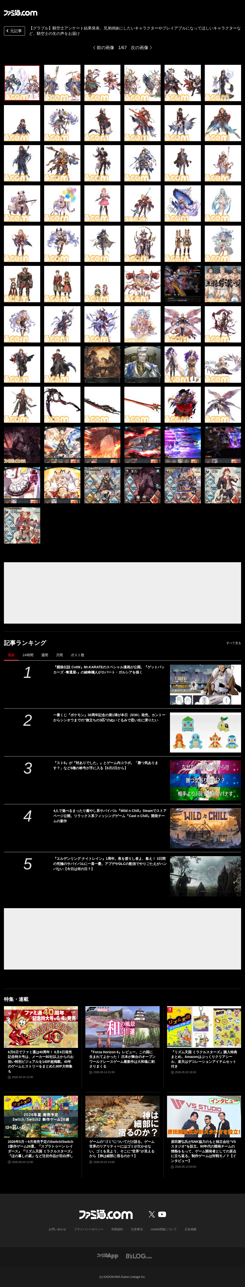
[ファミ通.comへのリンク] (20, 13)
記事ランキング (25, 643)
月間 (59, 655)
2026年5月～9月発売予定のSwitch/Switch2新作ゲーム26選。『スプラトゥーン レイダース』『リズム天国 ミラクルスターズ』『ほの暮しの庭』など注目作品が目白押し (41, 1149)
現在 (11, 655)
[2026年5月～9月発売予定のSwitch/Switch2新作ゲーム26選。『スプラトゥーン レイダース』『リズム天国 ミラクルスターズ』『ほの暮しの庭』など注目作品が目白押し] (41, 1116)
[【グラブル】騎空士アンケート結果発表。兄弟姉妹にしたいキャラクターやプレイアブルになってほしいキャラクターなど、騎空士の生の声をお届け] (22, 83)
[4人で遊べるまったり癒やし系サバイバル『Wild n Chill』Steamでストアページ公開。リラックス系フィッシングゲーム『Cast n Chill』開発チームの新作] (205, 828)
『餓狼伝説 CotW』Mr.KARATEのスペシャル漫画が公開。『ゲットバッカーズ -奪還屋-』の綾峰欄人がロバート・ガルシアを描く (109, 669)
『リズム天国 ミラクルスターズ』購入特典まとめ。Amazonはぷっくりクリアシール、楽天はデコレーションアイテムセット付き (204, 1059)
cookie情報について (164, 1229)
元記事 (13, 31)
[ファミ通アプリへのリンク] (107, 1256)
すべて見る (233, 643)
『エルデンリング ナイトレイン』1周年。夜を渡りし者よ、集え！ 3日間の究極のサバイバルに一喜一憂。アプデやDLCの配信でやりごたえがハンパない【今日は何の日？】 (110, 864)
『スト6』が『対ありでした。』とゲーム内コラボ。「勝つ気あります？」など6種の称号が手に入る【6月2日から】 (105, 765)
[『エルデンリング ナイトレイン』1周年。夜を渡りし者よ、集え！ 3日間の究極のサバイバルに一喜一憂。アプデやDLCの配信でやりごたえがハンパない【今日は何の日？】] (205, 876)
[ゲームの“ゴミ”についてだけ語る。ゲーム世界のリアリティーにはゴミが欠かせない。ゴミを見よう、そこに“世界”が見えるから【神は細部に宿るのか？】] (122, 1116)
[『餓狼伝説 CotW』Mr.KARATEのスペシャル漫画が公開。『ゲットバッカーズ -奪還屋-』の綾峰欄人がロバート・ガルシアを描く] (205, 685)
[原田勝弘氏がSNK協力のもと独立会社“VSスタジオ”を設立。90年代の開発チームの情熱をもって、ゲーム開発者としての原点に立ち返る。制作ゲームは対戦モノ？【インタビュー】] (204, 1116)
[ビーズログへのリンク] (139, 1256)
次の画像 (139, 47)
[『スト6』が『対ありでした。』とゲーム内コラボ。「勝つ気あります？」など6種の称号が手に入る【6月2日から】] (205, 780)
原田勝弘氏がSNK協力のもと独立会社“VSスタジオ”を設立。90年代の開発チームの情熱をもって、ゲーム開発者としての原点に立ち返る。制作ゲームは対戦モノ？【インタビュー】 (203, 1151)
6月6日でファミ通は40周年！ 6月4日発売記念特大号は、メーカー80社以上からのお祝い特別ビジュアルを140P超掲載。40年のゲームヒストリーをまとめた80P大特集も (41, 1061)
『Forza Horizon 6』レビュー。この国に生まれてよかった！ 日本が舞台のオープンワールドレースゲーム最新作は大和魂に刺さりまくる (122, 1059)
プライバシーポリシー (88, 1229)
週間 (44, 655)
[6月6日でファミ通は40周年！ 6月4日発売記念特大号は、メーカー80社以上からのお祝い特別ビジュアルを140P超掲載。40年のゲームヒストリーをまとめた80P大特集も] (41, 1027)
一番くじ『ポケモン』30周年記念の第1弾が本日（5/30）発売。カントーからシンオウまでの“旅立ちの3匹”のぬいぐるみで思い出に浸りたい (109, 717)
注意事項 (137, 1229)
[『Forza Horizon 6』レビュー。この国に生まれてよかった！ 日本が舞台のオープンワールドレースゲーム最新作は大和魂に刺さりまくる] (122, 1027)
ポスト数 (77, 655)
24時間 (28, 655)
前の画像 (105, 47)
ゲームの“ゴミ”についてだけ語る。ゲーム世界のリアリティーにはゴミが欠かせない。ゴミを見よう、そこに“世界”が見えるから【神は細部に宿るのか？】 (122, 1149)
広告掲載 (190, 1229)
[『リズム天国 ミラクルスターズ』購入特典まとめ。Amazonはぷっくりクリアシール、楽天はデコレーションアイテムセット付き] (204, 1027)
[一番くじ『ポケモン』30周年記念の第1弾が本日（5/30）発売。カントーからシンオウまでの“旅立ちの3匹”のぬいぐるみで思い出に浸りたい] (205, 732)
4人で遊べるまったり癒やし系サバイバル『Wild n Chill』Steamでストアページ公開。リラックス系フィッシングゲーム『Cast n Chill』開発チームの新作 (110, 816)
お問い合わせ (57, 1229)
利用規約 (117, 1229)
